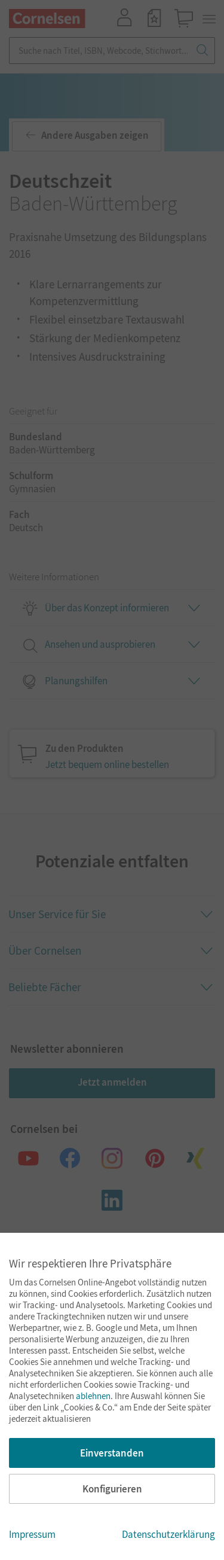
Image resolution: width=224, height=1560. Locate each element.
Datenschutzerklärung (168, 1534)
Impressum (32, 1534)
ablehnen (93, 1395)
